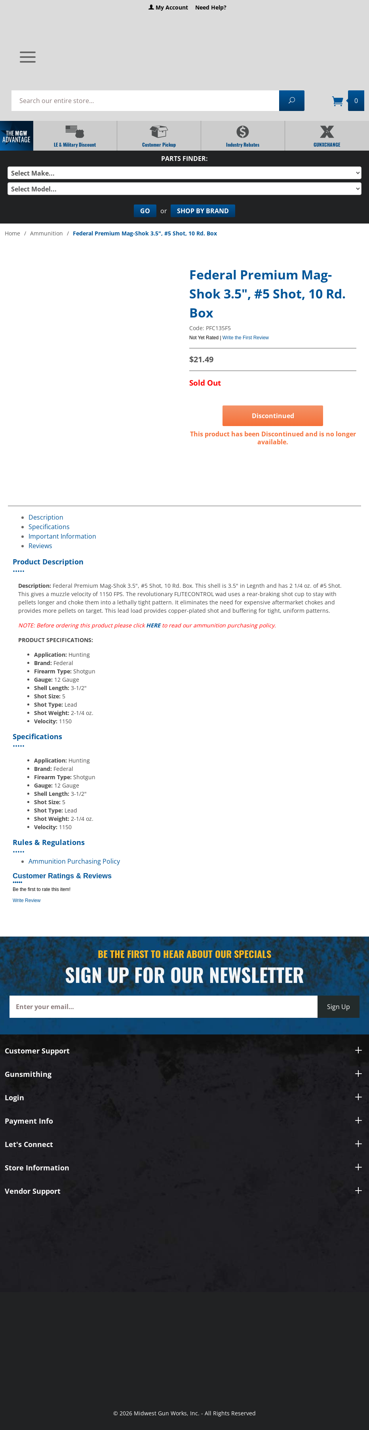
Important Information (62, 536)
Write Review (26, 900)
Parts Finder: (184, 158)
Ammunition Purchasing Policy (74, 861)
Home (12, 233)
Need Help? (210, 7)
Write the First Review (246, 337)
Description (46, 517)
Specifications (49, 526)
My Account (168, 7)
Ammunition (46, 233)
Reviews (40, 545)
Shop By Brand (203, 210)
